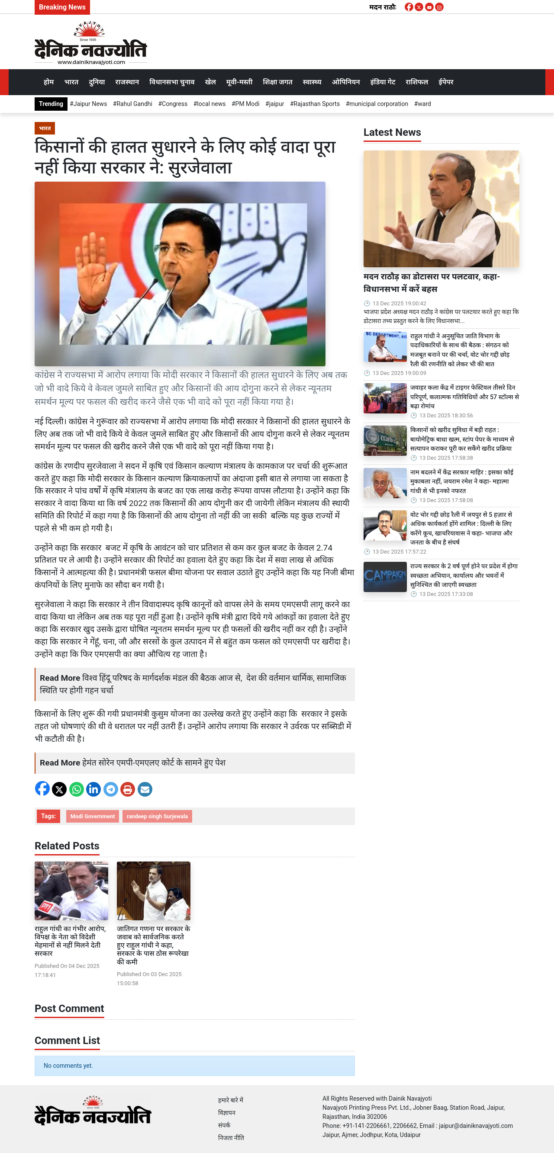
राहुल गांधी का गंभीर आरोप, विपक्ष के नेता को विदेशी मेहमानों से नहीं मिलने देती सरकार (70, 941)
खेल (210, 82)
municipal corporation (378, 103)
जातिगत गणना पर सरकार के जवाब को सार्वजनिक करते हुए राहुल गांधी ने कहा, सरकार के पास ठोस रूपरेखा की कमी (153, 945)
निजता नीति (231, 1137)
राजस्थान (127, 82)
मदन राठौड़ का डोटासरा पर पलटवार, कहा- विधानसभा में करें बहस (432, 283)
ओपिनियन (346, 82)
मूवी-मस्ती (239, 82)
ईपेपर (445, 82)
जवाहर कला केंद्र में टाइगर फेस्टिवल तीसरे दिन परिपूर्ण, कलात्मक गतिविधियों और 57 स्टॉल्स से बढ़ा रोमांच (464, 397)
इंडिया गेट (383, 82)
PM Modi (247, 103)
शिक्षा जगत (277, 82)
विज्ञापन (226, 1112)
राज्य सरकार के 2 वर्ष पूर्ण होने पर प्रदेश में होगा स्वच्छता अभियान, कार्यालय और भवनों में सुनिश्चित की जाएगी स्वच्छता (464, 576)
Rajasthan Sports (317, 103)
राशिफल (417, 82)
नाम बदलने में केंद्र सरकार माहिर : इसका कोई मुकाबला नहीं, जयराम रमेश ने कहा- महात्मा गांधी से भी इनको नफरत (461, 482)
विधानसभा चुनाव (171, 82)
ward (424, 103)
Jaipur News (90, 103)
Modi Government (93, 816)
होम (49, 82)
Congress (174, 103)
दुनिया (97, 82)
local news (211, 103)
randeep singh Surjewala (157, 816)
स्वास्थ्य (312, 82)
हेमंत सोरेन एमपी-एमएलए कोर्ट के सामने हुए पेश (153, 763)
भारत (71, 82)
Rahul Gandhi (134, 103)
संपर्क (224, 1125)
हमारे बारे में (230, 1100)
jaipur (276, 103)
